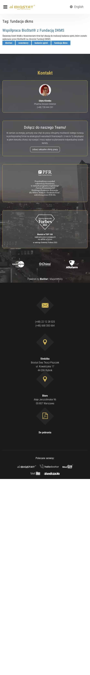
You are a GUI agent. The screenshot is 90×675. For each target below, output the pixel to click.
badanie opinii (41, 43)
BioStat (8, 43)
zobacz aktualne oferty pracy (45, 149)
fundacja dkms (61, 43)
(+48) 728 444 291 (45, 107)
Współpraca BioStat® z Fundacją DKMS (33, 30)
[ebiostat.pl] (22, 7)
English (76, 7)
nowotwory (23, 43)
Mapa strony (56, 279)
